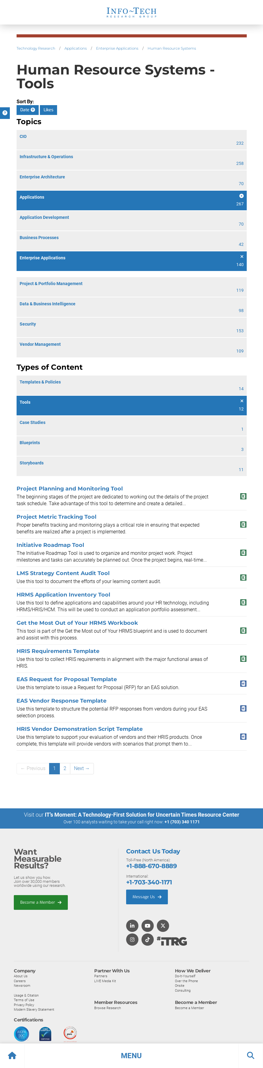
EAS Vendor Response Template (61, 700)
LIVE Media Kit (105, 980)
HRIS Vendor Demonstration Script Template (80, 729)
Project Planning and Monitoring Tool (70, 488)
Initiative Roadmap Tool (50, 545)
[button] (131, 1055)
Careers (20, 980)
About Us (21, 976)
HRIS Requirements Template (58, 651)
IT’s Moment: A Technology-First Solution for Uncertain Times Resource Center (142, 814)
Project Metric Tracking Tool (56, 516)
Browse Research (107, 1007)
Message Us (147, 896)
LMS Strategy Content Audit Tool (63, 573)
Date (27, 110)
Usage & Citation (26, 995)
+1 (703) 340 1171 (182, 821)
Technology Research (36, 48)
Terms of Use (24, 999)
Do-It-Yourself (185, 976)
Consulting (183, 990)
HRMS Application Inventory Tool (63, 594)
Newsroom (22, 985)
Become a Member (40, 902)
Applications (75, 48)
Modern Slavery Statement (34, 1009)
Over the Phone (186, 980)
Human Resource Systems (172, 48)
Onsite (179, 985)
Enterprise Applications (117, 48)
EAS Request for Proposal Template (67, 679)
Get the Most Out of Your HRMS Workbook (77, 623)
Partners (100, 976)
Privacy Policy (24, 1004)
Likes (48, 110)
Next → (82, 768)
